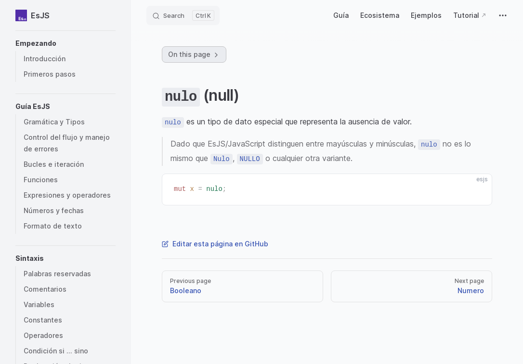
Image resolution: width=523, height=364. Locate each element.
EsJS (32, 15)
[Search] (183, 15)
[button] (65, 43)
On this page (194, 54)
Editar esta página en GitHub (215, 244)
